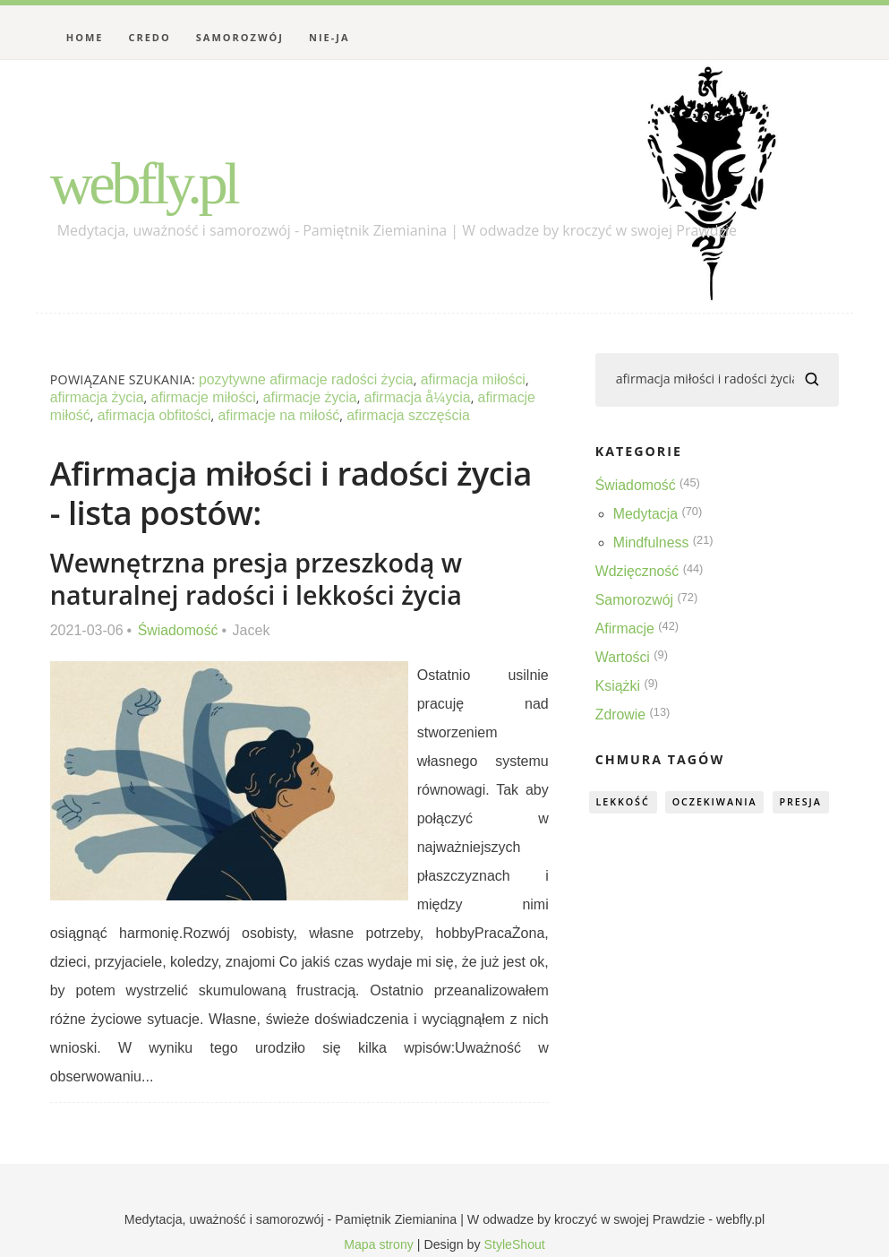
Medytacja (646, 513)
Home (85, 37)
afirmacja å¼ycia (420, 397)
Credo (149, 37)
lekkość (624, 801)
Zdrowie (620, 714)
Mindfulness (651, 542)
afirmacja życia (97, 397)
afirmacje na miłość (280, 415)
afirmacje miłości (205, 397)
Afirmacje (625, 628)
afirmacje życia (312, 397)
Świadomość (178, 630)
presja (806, 801)
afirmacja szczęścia (411, 415)
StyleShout (515, 1244)
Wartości (623, 657)
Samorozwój (240, 37)
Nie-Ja (329, 37)
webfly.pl (146, 183)
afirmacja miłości (475, 379)
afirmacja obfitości (155, 415)
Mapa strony (379, 1244)
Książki (618, 685)
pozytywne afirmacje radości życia (307, 379)
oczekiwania (717, 801)
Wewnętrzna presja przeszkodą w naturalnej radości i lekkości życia (258, 578)
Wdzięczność (637, 571)
